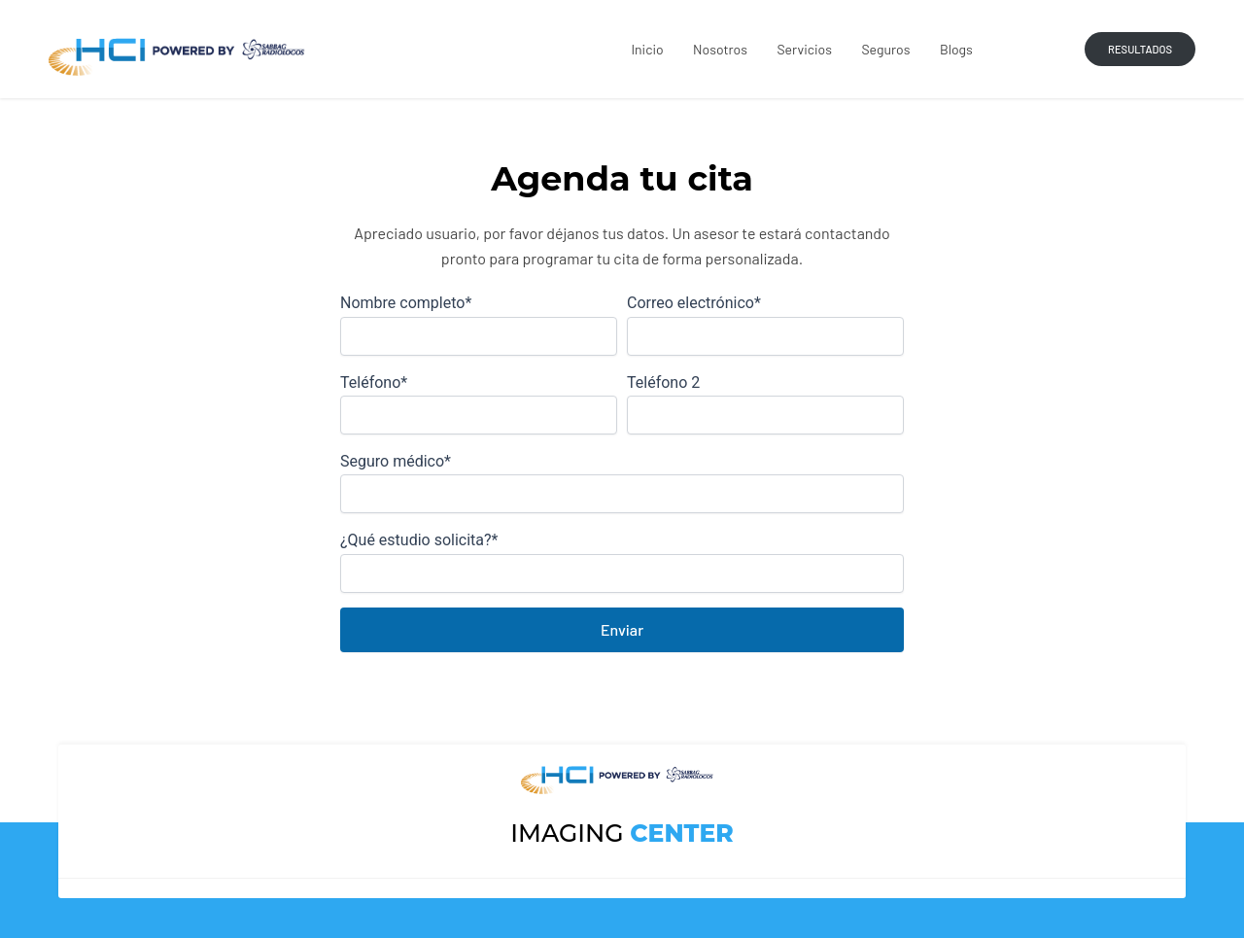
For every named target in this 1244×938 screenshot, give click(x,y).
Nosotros (722, 49)
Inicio (649, 49)
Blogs (956, 49)
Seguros (886, 49)
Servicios (806, 49)
